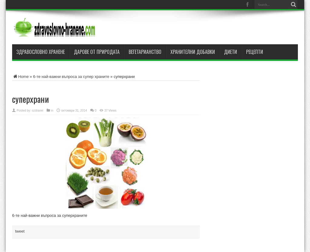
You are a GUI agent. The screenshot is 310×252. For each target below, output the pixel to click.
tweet (20, 231)
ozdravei (37, 110)
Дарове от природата (97, 51)
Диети (230, 51)
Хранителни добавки (192, 51)
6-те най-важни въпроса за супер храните (71, 76)
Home (20, 76)
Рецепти (254, 51)
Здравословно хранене (40, 51)
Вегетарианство (145, 51)
